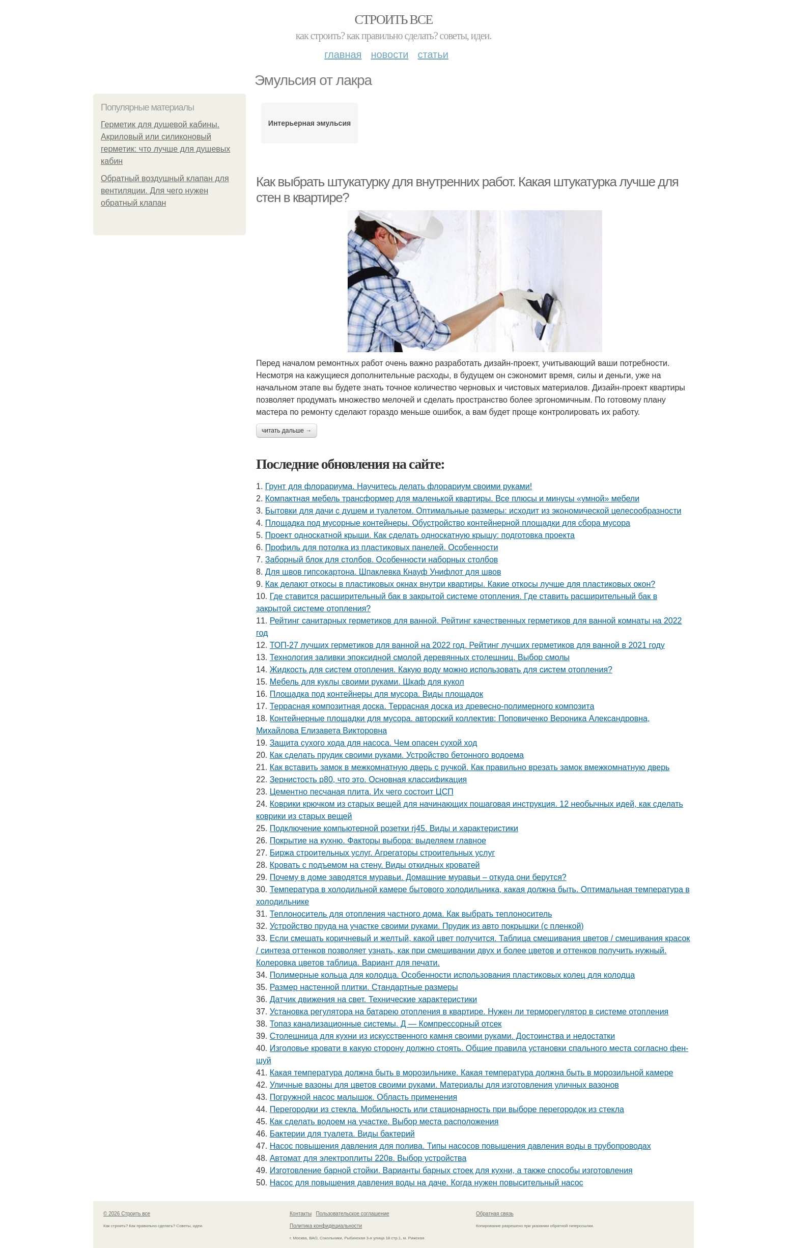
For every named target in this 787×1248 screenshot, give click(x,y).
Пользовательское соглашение (352, 1213)
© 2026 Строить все (126, 1213)
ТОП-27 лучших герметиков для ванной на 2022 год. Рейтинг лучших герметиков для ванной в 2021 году (467, 645)
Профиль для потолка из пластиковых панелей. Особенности (381, 547)
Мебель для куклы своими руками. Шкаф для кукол (367, 681)
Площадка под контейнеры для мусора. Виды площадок (376, 694)
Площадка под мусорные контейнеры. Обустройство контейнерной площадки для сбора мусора (447, 523)
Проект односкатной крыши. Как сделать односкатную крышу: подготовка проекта (420, 535)
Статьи (432, 54)
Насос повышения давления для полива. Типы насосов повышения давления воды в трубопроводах (460, 1146)
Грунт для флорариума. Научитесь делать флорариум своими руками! (398, 486)
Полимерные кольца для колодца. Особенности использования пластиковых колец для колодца (452, 975)
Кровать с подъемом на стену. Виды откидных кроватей (375, 865)
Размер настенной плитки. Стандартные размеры (364, 987)
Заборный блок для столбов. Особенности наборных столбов (381, 559)
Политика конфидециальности (326, 1226)
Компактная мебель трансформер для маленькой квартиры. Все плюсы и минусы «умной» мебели (452, 498)
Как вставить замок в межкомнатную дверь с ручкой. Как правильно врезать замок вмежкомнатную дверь (470, 767)
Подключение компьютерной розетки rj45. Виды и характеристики (394, 828)
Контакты (301, 1213)
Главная (342, 54)
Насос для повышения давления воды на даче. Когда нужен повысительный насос (426, 1182)
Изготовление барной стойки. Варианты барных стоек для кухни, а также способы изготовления (451, 1170)
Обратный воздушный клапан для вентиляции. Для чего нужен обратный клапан (165, 190)
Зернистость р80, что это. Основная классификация (368, 779)
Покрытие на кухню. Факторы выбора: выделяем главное (378, 840)
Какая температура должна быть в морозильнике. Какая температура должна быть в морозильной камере (471, 1072)
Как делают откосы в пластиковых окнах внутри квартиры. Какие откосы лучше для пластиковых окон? (460, 584)
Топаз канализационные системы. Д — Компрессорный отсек (386, 1023)
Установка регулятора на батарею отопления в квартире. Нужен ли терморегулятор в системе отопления (469, 1011)
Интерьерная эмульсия (309, 123)
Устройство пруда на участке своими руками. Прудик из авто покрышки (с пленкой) (427, 926)
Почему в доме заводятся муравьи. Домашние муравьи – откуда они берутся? (418, 877)
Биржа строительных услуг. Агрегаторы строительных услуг (382, 852)
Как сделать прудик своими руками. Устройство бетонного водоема (397, 755)
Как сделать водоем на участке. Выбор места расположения (384, 1121)
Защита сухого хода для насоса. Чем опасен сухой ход (373, 743)
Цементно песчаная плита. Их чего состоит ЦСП (362, 791)
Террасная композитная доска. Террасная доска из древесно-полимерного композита (432, 706)
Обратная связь (495, 1213)
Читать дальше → (287, 430)
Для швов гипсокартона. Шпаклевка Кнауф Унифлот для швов (383, 572)
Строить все (393, 19)
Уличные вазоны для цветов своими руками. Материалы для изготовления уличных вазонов (444, 1085)
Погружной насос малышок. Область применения (363, 1097)
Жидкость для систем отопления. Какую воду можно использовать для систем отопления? (441, 669)
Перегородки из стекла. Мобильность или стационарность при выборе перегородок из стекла (447, 1109)
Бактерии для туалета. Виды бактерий (342, 1133)
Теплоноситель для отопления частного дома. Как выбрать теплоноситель (411, 914)
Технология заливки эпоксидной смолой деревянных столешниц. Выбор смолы (420, 657)
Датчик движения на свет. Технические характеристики (373, 999)
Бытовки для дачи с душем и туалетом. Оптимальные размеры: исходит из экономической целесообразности (473, 510)
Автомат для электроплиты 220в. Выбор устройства (368, 1158)
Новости (389, 54)
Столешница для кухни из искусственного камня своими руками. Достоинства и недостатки (442, 1036)
